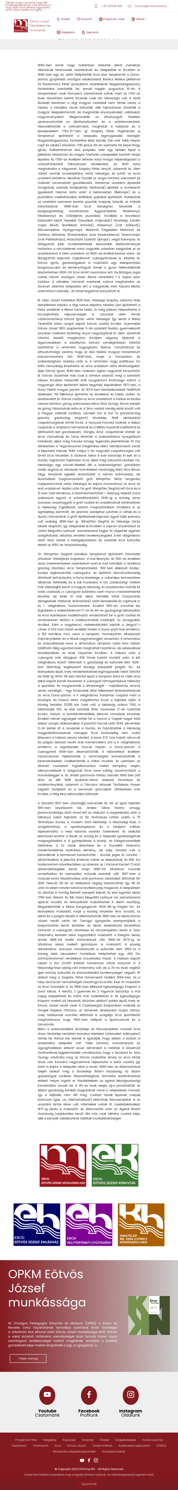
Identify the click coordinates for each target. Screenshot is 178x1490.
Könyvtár (84, 19)
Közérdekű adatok (113, 1451)
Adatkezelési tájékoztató (134, 1445)
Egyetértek (89, 1484)
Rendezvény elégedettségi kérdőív (74, 1451)
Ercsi (58, 1445)
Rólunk (138, 19)
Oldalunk (130, 1415)
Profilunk (89, 1415)
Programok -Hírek (111, 19)
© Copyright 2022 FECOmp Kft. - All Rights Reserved (89, 1469)
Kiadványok (19, 1445)
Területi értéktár (102, 1445)
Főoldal (63, 19)
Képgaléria (66, 32)
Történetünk (40, 1445)
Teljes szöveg (28, 1358)
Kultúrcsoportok (152, 1440)
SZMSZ (161, 1445)
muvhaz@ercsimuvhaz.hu (147, 6)
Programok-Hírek (26, 1440)
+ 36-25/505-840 (108, 6)
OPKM (24, 1274)
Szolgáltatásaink (125, 1440)
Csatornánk (47, 1415)
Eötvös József (76, 1445)
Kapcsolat (98, 32)
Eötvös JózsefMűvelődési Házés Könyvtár (40, 26)
